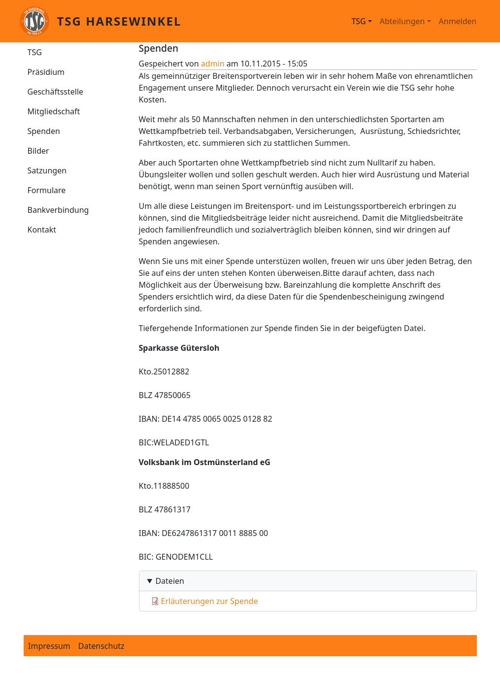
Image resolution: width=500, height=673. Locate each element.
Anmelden (458, 21)
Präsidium (46, 72)
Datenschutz (101, 645)
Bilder (38, 150)
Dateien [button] (169, 580)
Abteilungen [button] (402, 21)
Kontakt (42, 229)
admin (213, 63)
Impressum (49, 645)
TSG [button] (358, 21)
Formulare (47, 190)
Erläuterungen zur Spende (209, 601)
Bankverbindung (58, 209)
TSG (35, 52)
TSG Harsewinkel (119, 21)
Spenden (44, 131)
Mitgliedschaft (54, 111)
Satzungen (47, 170)
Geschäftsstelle (56, 91)
